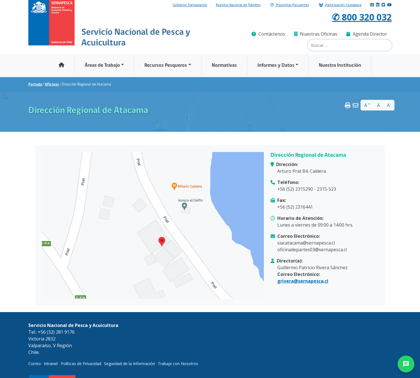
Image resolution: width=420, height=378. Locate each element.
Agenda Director (366, 34)
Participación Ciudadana (340, 5)
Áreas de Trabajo (102, 65)
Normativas (224, 65)
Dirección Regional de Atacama (308, 155)
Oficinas (52, 84)
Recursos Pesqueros (165, 65)
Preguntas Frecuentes (289, 5)
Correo (34, 363)
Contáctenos (268, 34)
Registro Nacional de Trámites (238, 5)
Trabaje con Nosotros (178, 363)
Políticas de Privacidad (81, 363)
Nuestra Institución (340, 65)
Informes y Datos (275, 65)
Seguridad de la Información (129, 363)
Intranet (51, 363)
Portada (35, 84)
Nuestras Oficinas (315, 34)
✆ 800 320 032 (362, 17)
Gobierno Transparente (190, 5)
